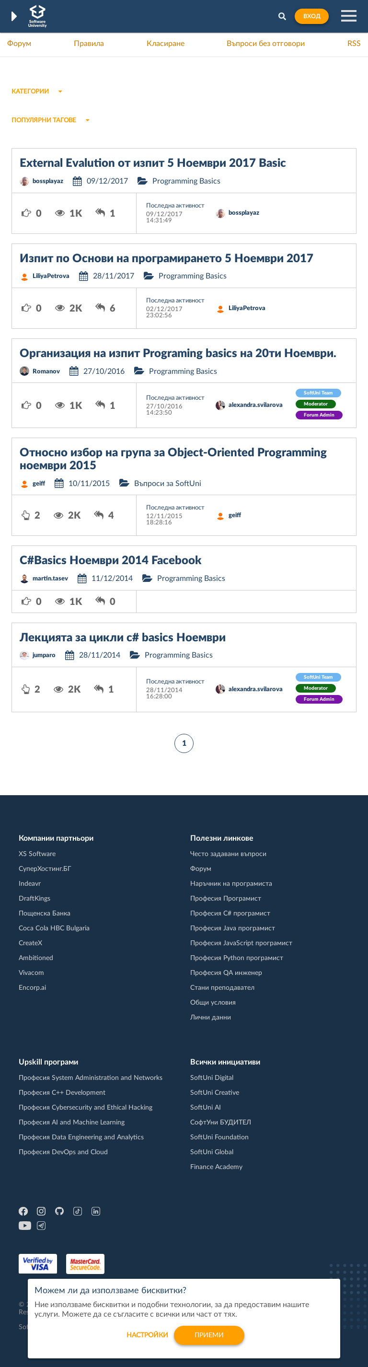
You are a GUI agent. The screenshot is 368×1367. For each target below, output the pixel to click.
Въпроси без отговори (266, 43)
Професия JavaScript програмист (241, 943)
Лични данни (210, 1017)
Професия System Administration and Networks (90, 1078)
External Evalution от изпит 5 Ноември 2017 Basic (153, 163)
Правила (89, 43)
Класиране (165, 43)
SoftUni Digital (211, 1078)
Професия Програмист (225, 898)
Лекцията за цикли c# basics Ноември (123, 638)
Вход (311, 16)
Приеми (209, 1340)
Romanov (46, 372)
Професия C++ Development (62, 1092)
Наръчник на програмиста (231, 883)
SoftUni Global (211, 1152)
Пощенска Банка (44, 913)
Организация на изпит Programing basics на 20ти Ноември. (178, 353)
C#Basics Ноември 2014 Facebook (110, 561)
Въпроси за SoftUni (167, 483)
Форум (19, 43)
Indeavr (30, 883)
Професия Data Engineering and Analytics (81, 1137)
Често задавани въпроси (228, 854)
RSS (354, 43)
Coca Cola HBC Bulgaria (54, 928)
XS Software (37, 854)
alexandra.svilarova (256, 405)
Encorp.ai (32, 988)
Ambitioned (36, 958)
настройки (147, 1340)
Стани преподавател (222, 988)
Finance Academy (216, 1167)
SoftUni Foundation (219, 1137)
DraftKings (34, 898)
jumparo (44, 655)
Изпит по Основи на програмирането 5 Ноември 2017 (166, 259)
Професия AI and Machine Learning (72, 1122)
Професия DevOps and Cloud (63, 1152)
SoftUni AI (205, 1107)
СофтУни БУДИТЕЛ (220, 1122)
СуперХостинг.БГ (45, 869)
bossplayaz (48, 181)
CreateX (30, 943)
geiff (39, 484)
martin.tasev (50, 579)
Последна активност (175, 206)
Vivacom (31, 973)
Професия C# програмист (230, 913)
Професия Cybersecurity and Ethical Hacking (85, 1107)
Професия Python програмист (236, 958)
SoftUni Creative (214, 1092)
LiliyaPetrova (51, 276)
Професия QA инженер (226, 973)
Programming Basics (186, 181)
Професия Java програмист (232, 928)
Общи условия (213, 1002)
